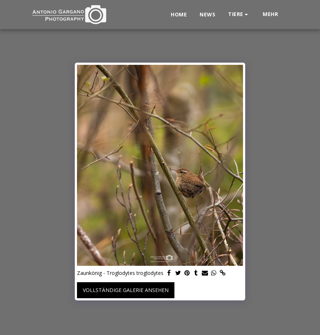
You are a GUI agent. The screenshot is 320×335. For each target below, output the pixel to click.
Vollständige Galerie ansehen (126, 290)
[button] (239, 14)
